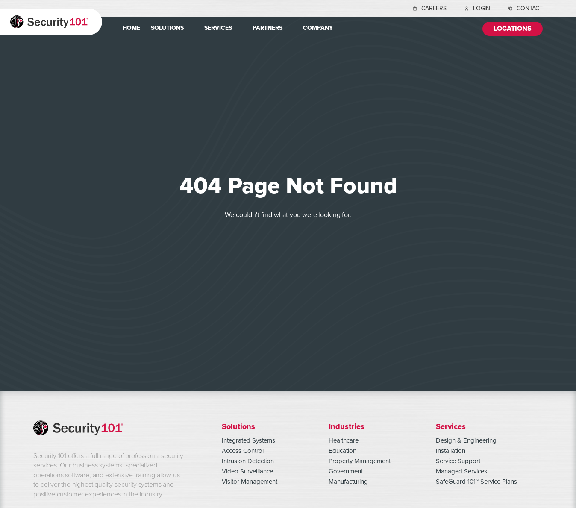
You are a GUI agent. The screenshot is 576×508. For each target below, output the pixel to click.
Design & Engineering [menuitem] (466, 440)
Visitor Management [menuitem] (249, 481)
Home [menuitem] (131, 28)
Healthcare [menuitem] (344, 440)
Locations (513, 29)
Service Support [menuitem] (458, 461)
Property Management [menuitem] (360, 461)
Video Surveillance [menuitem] (247, 471)
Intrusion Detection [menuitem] (248, 461)
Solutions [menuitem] (167, 28)
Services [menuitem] (218, 28)
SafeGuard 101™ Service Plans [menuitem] (476, 481)
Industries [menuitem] (346, 426)
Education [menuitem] (342, 451)
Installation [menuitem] (450, 451)
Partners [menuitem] (267, 28)
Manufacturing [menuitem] (348, 481)
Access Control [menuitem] (243, 451)
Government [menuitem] (346, 471)
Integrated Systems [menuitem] (248, 440)
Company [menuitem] (318, 28)
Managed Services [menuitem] (461, 471)
